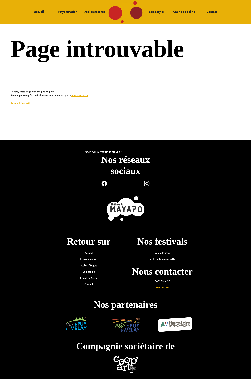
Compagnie (156, 12)
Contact (212, 12)
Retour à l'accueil (20, 103)
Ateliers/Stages (94, 12)
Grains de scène (162, 253)
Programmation (67, 12)
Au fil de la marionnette (162, 259)
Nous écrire (162, 288)
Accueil (39, 12)
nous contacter (79, 95)
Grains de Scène (184, 12)
